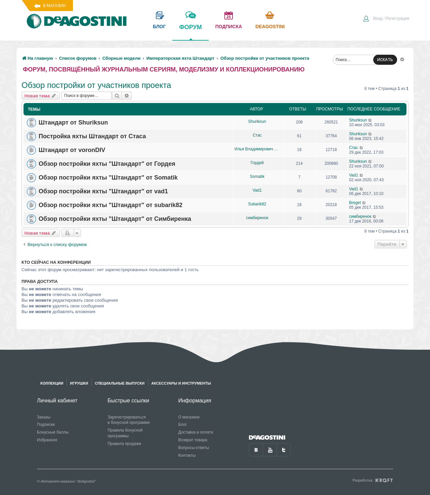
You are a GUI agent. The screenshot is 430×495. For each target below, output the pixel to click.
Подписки (46, 424)
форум (190, 32)
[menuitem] (386, 19)
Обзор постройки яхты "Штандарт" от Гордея (107, 163)
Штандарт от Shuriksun (73, 122)
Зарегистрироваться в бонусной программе (129, 420)
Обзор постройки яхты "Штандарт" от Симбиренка (115, 218)
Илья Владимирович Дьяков (257, 149)
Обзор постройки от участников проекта (96, 85)
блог (159, 26)
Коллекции (51, 383)
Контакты (187, 455)
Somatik (257, 176)
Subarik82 (257, 204)
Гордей (257, 162)
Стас (257, 135)
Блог (182, 424)
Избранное (47, 440)
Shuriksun (257, 121)
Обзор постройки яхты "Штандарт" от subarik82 (110, 205)
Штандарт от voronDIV (72, 150)
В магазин (54, 5)
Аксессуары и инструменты (181, 383)
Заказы (43, 417)
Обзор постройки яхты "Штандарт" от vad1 (103, 191)
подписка (228, 26)
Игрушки (79, 383)
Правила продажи (124, 443)
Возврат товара (192, 440)
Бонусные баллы (53, 432)
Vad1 (353, 175)
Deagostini (270, 26)
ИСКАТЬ (385, 59)
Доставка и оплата (195, 432)
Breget (355, 202)
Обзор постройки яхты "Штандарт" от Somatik (108, 177)
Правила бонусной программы (125, 433)
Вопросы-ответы (193, 447)
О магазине (189, 417)
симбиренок (257, 217)
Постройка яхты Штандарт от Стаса (92, 136)
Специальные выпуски (119, 383)
